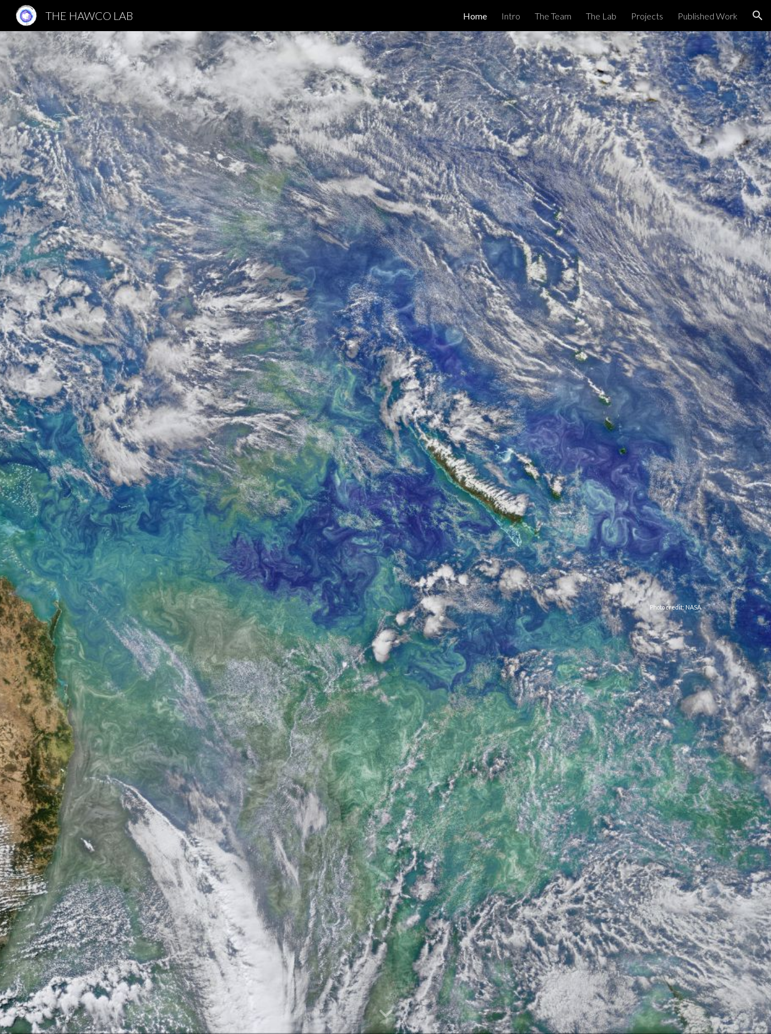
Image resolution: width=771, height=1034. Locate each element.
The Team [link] (553, 16)
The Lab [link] (601, 16)
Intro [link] (510, 16)
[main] (385, 532)
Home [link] (475, 16)
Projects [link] (647, 16)
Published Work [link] (708, 16)
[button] (757, 15)
